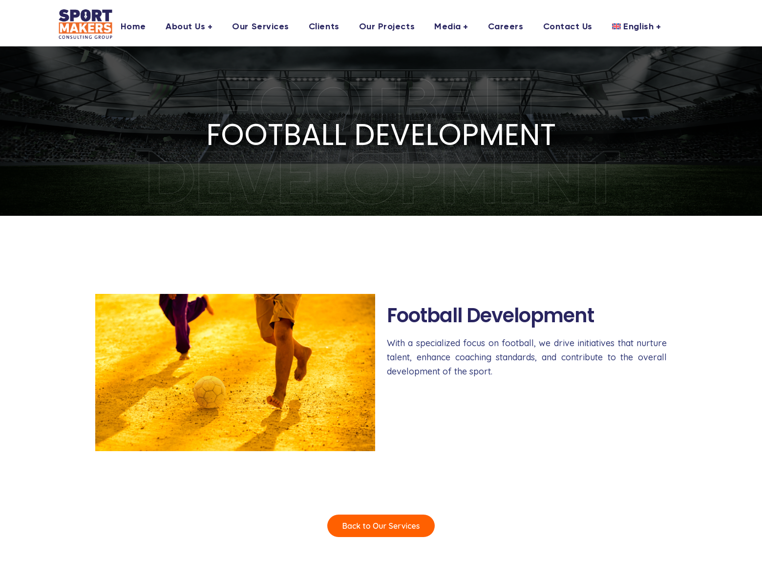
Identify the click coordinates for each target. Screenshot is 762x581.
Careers (506, 26)
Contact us (568, 26)
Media (447, 26)
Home (133, 26)
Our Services (260, 26)
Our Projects (387, 26)
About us (185, 26)
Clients (324, 26)
